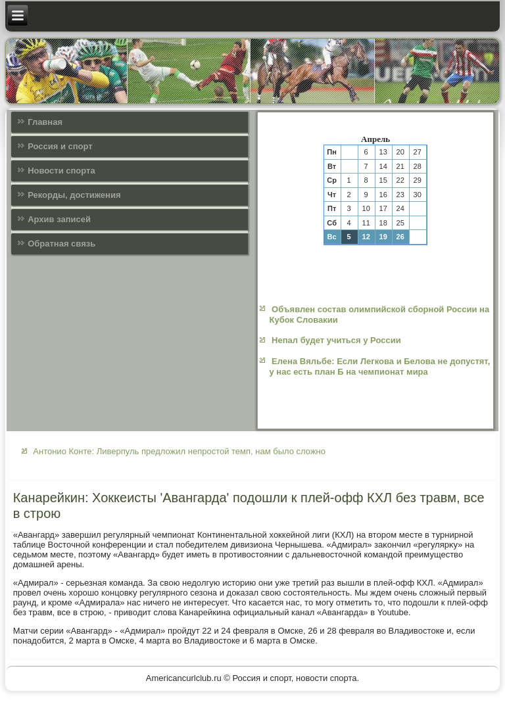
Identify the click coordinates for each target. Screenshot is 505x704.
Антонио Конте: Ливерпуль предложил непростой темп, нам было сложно (179, 451)
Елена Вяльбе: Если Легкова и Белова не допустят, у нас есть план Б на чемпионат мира (379, 366)
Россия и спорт (60, 146)
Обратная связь (61, 243)
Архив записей (59, 219)
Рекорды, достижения (74, 195)
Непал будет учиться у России (336, 340)
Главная (45, 122)
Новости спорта (61, 171)
